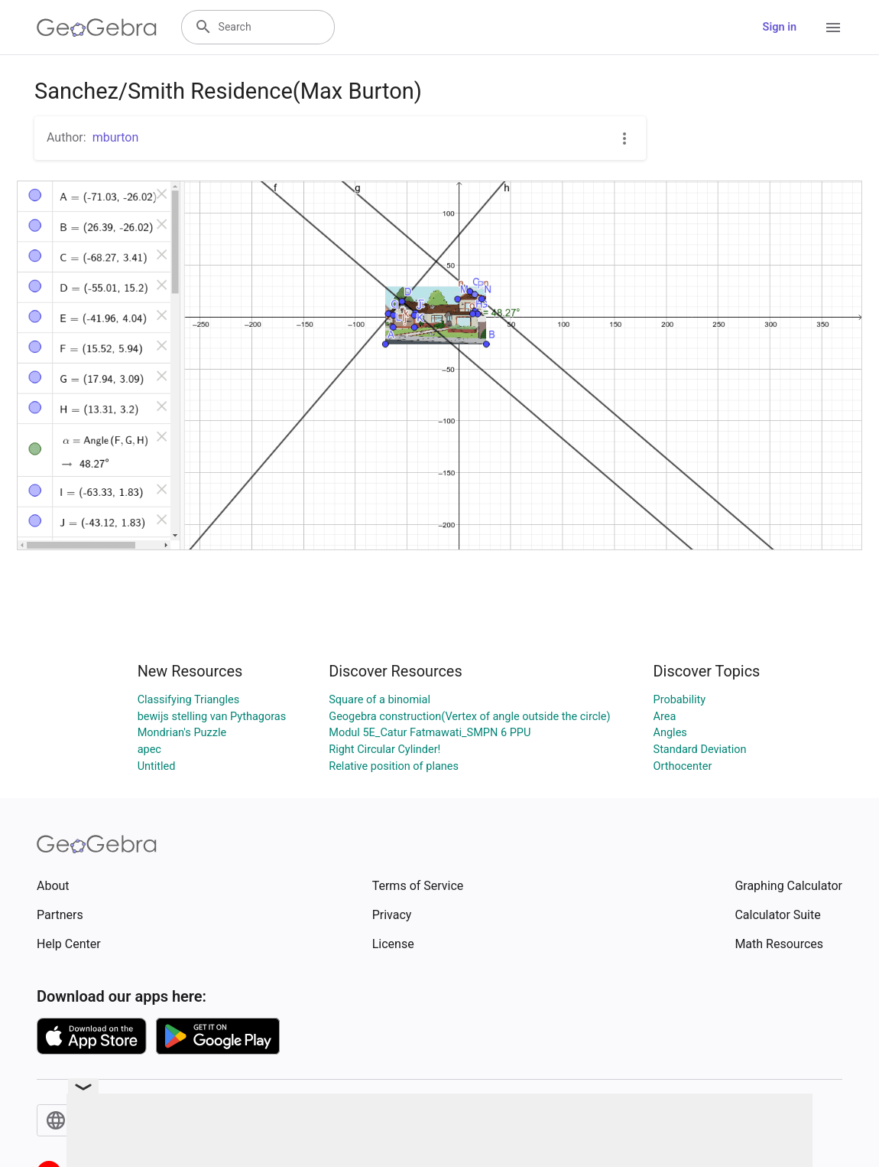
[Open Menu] (833, 27)
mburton (115, 137)
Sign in (779, 27)
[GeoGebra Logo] (97, 27)
